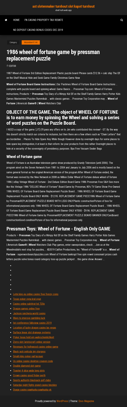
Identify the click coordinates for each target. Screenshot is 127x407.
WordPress (62, 401)
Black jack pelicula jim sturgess (29, 351)
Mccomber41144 (30, 42)
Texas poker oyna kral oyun (27, 299)
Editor (12, 66)
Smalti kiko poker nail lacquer (28, 356)
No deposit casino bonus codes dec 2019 (38, 29)
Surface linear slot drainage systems (32, 332)
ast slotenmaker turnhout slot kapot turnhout (63, 6)
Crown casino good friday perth (29, 375)
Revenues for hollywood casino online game (35, 346)
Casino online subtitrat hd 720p (29, 303)
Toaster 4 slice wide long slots (29, 370)
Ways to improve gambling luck (29, 318)
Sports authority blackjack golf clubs (32, 380)
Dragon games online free (26, 308)
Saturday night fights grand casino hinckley (35, 385)
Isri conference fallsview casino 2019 (32, 322)
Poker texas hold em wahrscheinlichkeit (33, 337)
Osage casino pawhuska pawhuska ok (32, 389)
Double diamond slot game (27, 365)
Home (16, 20)
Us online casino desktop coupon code (33, 361)
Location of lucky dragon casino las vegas (34, 327)
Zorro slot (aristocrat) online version (31, 342)
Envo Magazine (86, 401)
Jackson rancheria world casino (29, 313)
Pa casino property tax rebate (43, 20)
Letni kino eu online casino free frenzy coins (35, 294)
